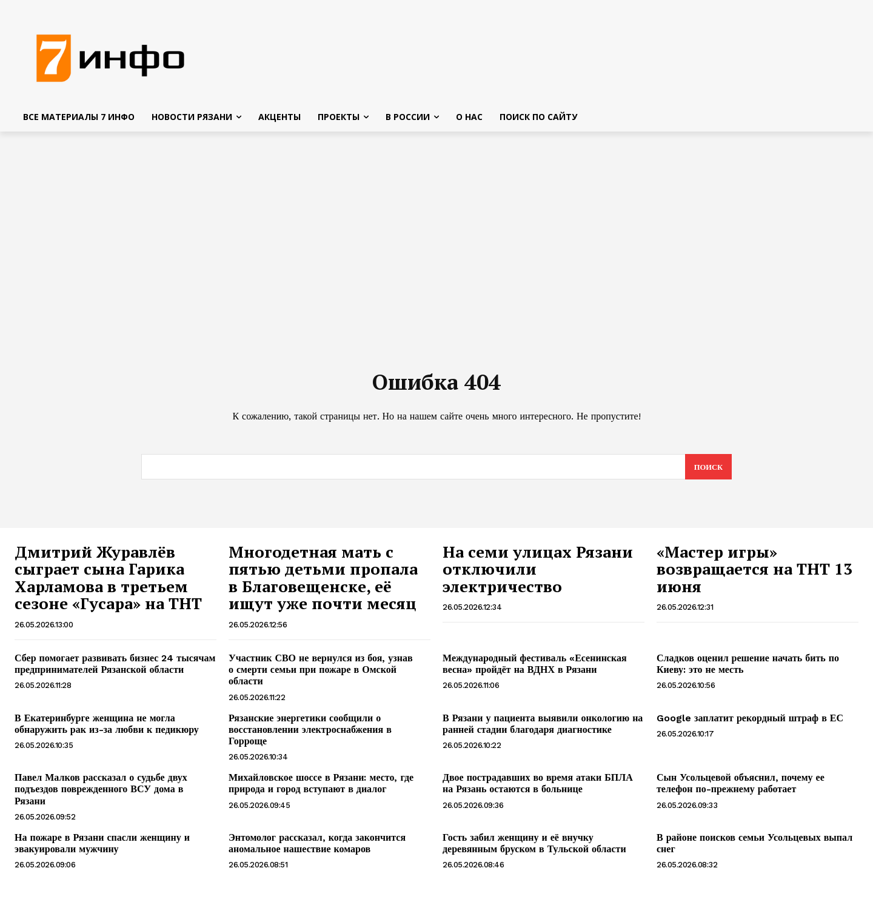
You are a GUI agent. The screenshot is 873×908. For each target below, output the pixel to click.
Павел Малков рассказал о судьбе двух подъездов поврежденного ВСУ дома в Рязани (101, 793)
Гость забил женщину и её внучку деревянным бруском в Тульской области (534, 847)
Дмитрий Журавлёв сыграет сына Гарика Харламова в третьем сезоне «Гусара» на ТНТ (110, 582)
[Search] (708, 471)
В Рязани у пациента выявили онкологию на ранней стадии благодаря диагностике (543, 727)
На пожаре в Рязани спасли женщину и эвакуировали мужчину (102, 847)
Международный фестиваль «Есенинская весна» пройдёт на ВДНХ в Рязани (535, 667)
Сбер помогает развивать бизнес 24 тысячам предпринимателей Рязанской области (115, 667)
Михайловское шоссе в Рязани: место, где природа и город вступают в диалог (321, 787)
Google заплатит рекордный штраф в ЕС (750, 722)
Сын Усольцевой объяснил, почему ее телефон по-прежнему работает (740, 787)
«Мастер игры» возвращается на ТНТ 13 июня (754, 573)
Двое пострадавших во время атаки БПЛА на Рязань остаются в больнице (538, 787)
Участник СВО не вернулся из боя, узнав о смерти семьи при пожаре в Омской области (321, 673)
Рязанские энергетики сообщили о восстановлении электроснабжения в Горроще (310, 733)
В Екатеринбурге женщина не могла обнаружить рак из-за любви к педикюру (107, 727)
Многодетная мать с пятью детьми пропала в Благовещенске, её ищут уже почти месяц (325, 582)
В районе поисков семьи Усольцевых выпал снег (754, 847)
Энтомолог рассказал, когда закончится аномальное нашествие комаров (317, 847)
